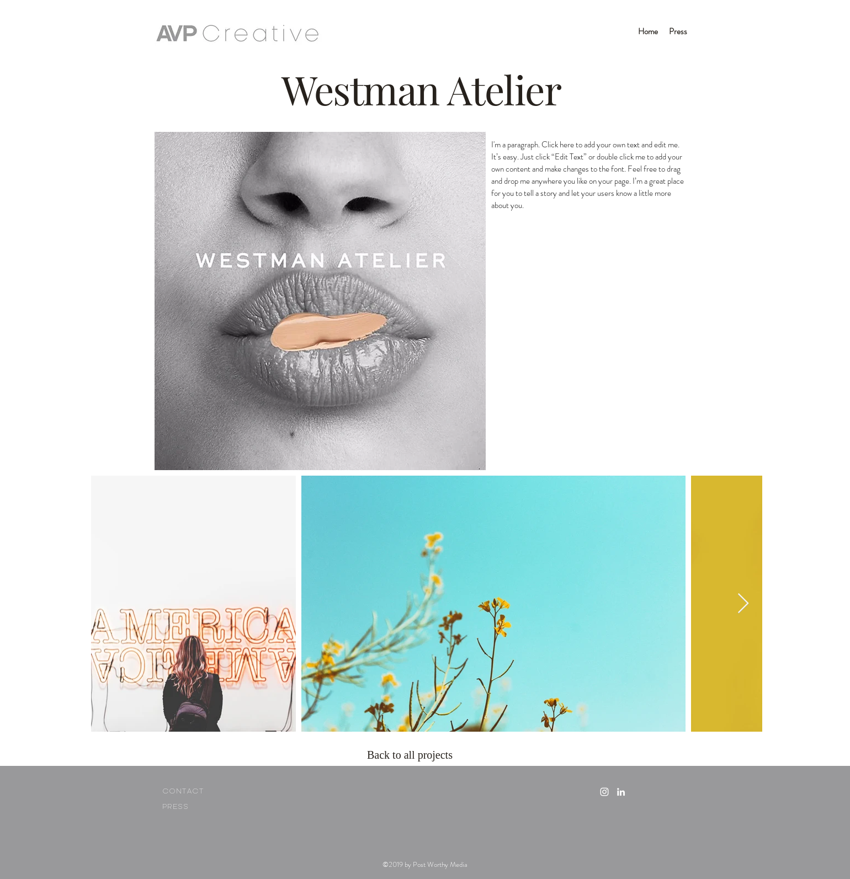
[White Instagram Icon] (604, 791)
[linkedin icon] (620, 791)
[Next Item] (743, 604)
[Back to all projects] (412, 755)
